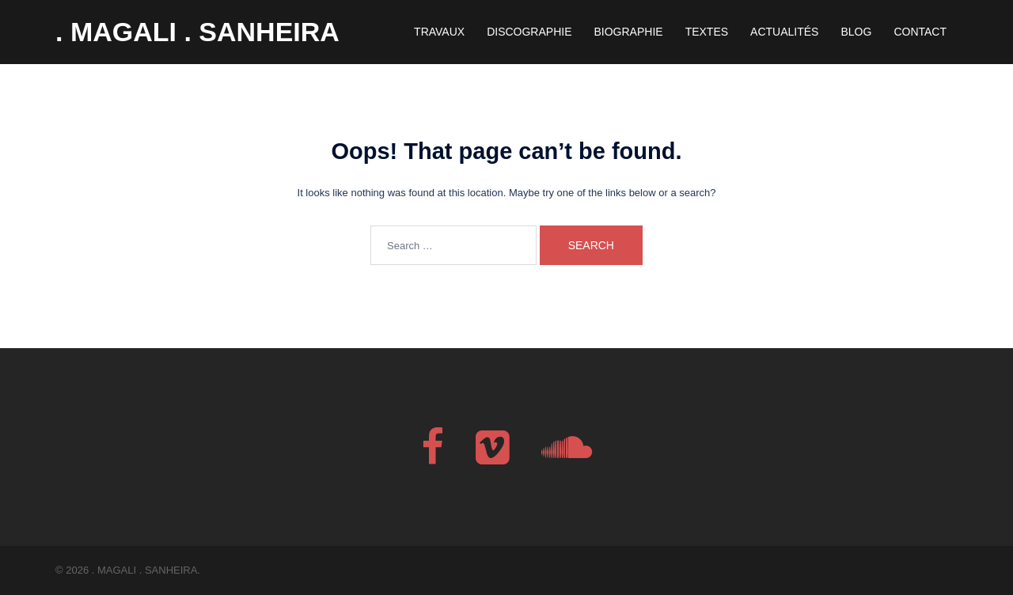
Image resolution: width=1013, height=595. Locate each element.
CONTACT (920, 31)
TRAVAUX (439, 31)
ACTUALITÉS (784, 31)
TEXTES (706, 31)
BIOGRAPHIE (628, 31)
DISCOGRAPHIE (529, 31)
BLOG (855, 31)
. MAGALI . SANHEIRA (197, 32)
